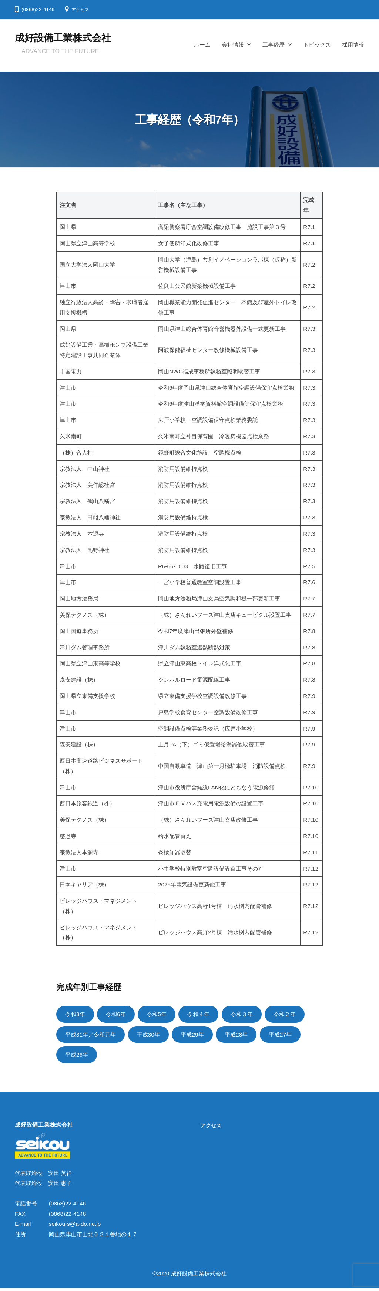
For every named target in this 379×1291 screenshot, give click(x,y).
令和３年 (253, 1014)
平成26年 (78, 1056)
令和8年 (76, 1014)
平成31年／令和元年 (94, 1035)
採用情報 (353, 44)
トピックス (317, 44)
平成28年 (250, 1035)
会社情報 (233, 44)
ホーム (202, 44)
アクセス (81, 9)
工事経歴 (273, 44)
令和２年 (299, 1014)
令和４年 (207, 1014)
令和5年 (163, 1014)
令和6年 (119, 1014)
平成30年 (156, 1035)
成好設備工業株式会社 (63, 37)
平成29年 (203, 1035)
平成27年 (297, 1035)
